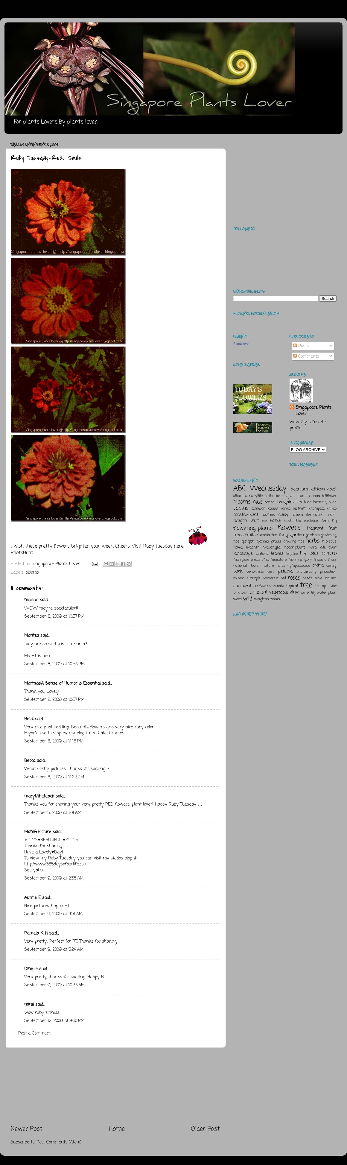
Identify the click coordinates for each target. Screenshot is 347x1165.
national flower (246, 566)
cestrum (300, 508)
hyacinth (252, 547)
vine (294, 592)
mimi (29, 1004)
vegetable (278, 592)
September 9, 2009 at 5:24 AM (53, 949)
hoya (238, 547)
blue (257, 502)
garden (297, 535)
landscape (243, 553)
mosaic (319, 560)
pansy (331, 566)
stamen (330, 578)
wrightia (261, 599)
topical (292, 586)
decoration (315, 515)
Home (117, 1129)
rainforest (270, 578)
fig (334, 521)
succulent (242, 586)
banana (314, 496)
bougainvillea (289, 502)
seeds (307, 578)
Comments (306, 356)
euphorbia (292, 521)
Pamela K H (36, 933)
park (237, 571)
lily (303, 553)
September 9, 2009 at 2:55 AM (53, 878)
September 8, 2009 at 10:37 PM (54, 616)
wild (247, 599)
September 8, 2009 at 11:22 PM (54, 777)
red (283, 578)
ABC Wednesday (259, 488)
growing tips (294, 541)
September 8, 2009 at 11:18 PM (53, 741)
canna (273, 508)
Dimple (31, 969)
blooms (32, 572)
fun (274, 535)
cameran (258, 508)
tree (306, 585)
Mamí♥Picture (37, 832)
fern (325, 521)
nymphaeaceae (298, 566)
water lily (308, 593)
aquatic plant (295, 496)
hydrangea (271, 547)
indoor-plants (295, 547)
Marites (31, 635)
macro (329, 553)
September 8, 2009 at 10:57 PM (54, 699)
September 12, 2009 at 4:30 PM (54, 1020)
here (46, 656)
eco (264, 521)
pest (270, 572)
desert (332, 515)
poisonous (240, 578)
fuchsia (263, 535)
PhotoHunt (22, 553)
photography (306, 572)
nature (268, 566)
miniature (278, 560)
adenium (299, 489)
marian (31, 600)
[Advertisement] (115, 1086)
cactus (240, 508)
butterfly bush (325, 502)
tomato (278, 586)
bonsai (270, 502)
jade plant (328, 547)
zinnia (275, 599)
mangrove (241, 560)
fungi (283, 535)
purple (255, 578)
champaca (317, 508)
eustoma (311, 521)
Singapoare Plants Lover (313, 411)
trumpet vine (326, 586)
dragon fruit (246, 520)
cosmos (268, 515)
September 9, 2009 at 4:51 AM (53, 914)
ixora (312, 547)
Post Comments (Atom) (59, 1142)
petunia (285, 571)
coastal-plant (245, 514)
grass (276, 541)
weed (237, 599)
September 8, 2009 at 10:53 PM (54, 664)
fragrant (315, 528)
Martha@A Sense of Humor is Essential (62, 683)
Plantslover (241, 343)
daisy (283, 514)
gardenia (312, 535)
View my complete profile (308, 425)
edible (275, 520)
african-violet (324, 489)
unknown (241, 593)
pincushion (328, 572)
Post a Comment (34, 1033)
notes (281, 566)
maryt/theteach (39, 796)
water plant (327, 593)
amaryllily (254, 496)
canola (285, 508)
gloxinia (262, 541)
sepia (318, 578)
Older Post (205, 1129)
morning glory (300, 560)
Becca (29, 760)
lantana (262, 554)
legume (292, 554)
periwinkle (255, 572)
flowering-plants (253, 528)
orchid (318, 565)
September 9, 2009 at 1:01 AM (52, 812)
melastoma (260, 560)
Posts (301, 346)
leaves (277, 553)
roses (294, 578)
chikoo (332, 508)
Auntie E (32, 897)
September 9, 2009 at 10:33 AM (54, 985)
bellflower (329, 496)
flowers (289, 527)
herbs (312, 541)
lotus (314, 553)
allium (238, 496)
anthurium (274, 496)
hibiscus (329, 541)
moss (332, 560)
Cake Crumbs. (111, 733)
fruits (250, 535)
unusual (258, 592)
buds (307, 502)
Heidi (29, 719)
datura (297, 515)
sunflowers (262, 586)
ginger (247, 541)
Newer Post (26, 1129)
